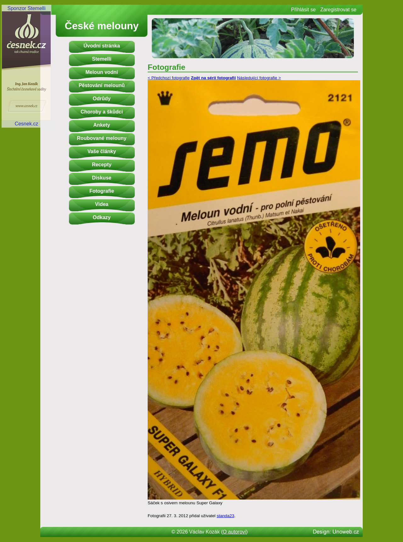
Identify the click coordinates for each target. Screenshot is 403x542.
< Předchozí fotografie (169, 77)
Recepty (101, 164)
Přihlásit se (303, 9)
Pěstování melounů (102, 85)
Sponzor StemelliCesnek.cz (26, 66)
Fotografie (101, 191)
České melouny (102, 25)
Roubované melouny (101, 138)
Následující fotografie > (259, 77)
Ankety (101, 125)
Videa (101, 204)
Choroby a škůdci (102, 111)
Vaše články (102, 151)
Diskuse (101, 177)
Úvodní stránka (101, 45)
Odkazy (102, 217)
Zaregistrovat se (338, 9)
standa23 (225, 515)
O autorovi (234, 531)
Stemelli (101, 59)
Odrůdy (102, 98)
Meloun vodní (101, 72)
